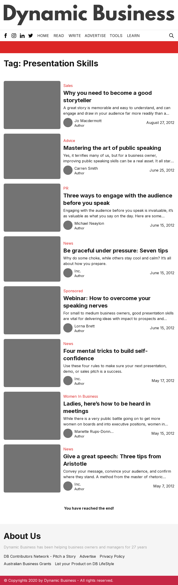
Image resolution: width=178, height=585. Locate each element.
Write (75, 35)
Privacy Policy (112, 556)
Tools (116, 35)
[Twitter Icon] (30, 35)
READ (59, 35)
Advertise (95, 35)
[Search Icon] (171, 35)
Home (43, 35)
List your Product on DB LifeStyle (84, 563)
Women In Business (80, 396)
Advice (69, 140)
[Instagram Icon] (14, 35)
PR (65, 188)
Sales (68, 85)
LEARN (133, 35)
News (68, 243)
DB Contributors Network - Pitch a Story (40, 556)
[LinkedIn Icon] (22, 35)
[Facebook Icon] (5, 35)
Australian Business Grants (27, 563)
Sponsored (73, 291)
